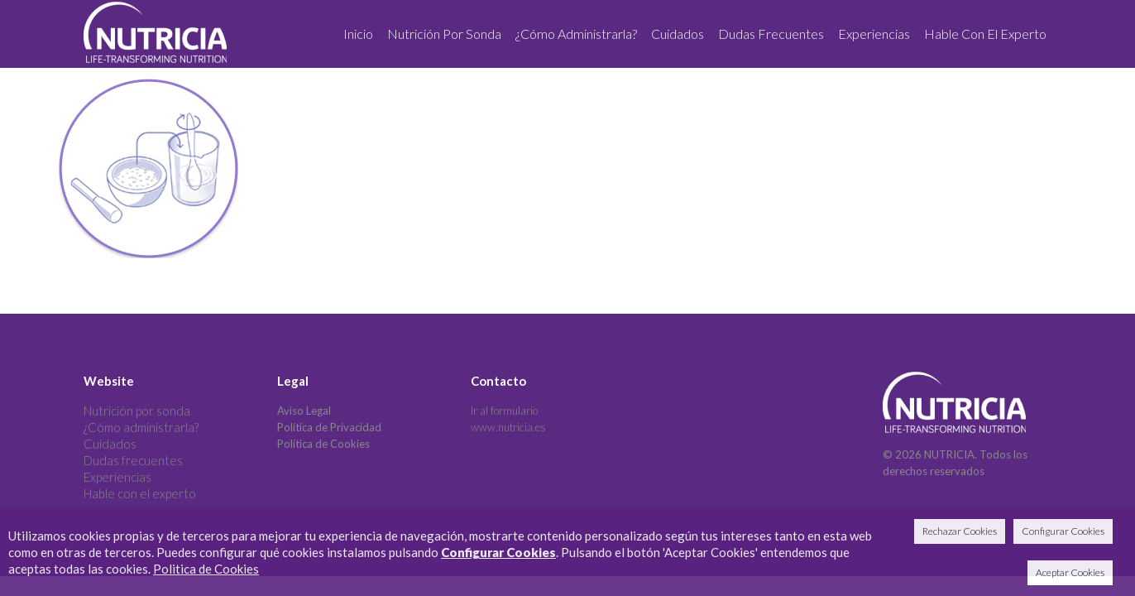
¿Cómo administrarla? (141, 427)
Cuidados (110, 443)
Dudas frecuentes (133, 460)
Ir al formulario (504, 410)
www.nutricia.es (508, 427)
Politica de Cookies (206, 568)
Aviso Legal (304, 410)
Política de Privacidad (329, 427)
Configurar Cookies (498, 552)
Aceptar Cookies (1070, 572)
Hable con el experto (140, 493)
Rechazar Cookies (959, 531)
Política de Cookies (323, 443)
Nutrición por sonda (137, 410)
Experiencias (117, 476)
